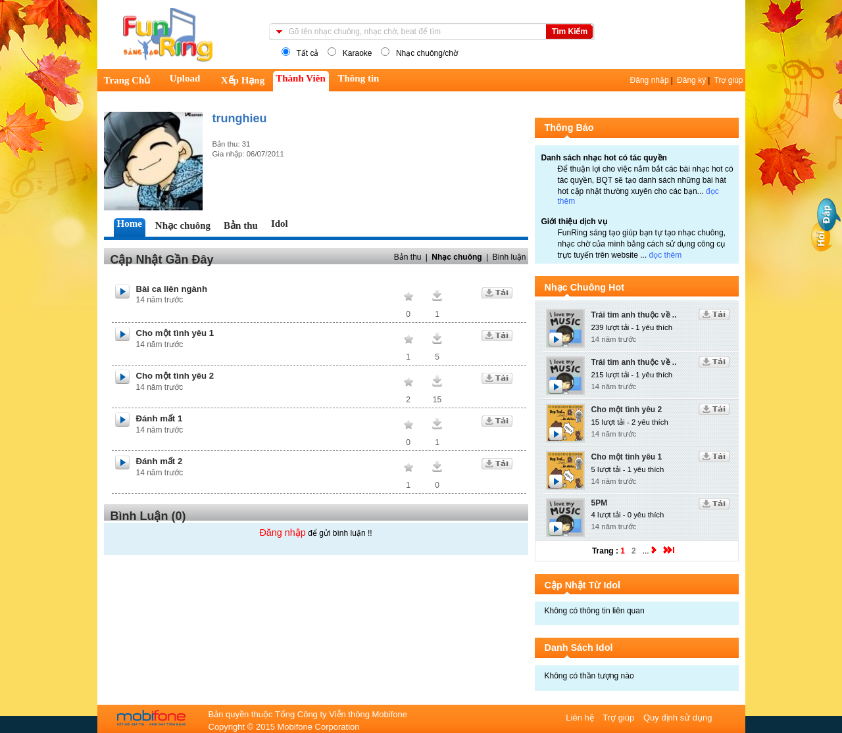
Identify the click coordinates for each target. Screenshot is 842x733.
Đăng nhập (649, 80)
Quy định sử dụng (677, 717)
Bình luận (509, 257)
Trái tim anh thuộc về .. (634, 314)
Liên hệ (581, 717)
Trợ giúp (728, 80)
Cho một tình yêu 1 (175, 333)
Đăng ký (691, 80)
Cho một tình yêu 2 (175, 376)
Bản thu (408, 257)
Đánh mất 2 (159, 461)
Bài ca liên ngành (171, 289)
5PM (599, 503)
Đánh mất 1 (159, 418)
